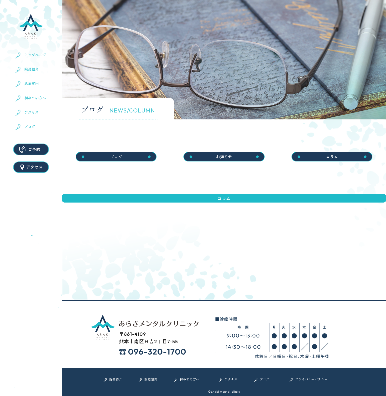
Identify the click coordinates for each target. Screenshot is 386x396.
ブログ (29, 126)
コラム (332, 157)
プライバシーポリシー (311, 379)
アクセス (31, 112)
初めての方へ (35, 98)
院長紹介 (31, 69)
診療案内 (31, 84)
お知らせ (224, 157)
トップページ (35, 55)
